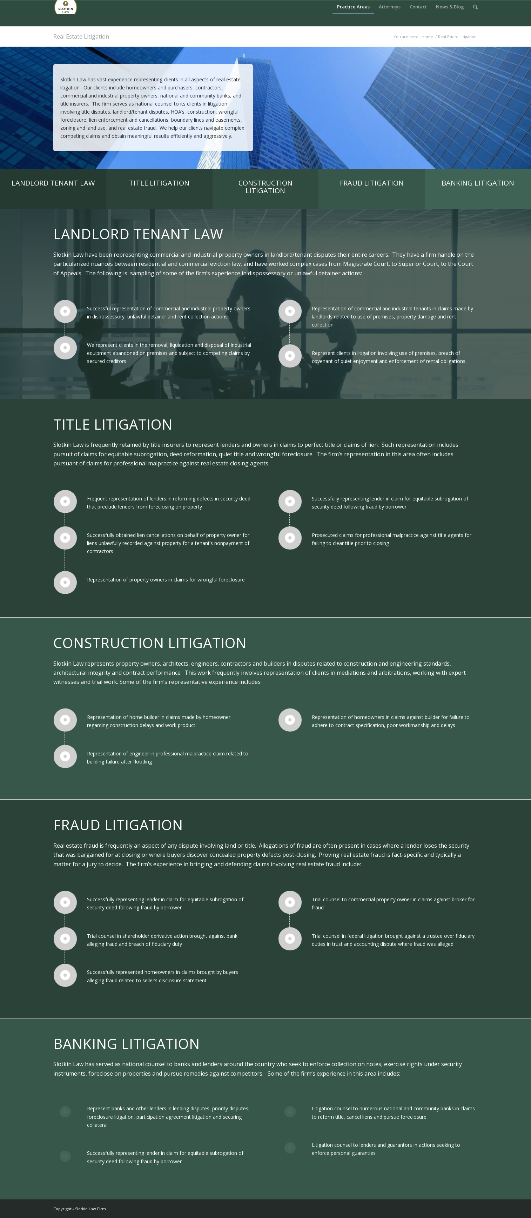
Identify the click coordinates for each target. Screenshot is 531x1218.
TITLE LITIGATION (159, 183)
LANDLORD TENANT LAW (53, 183)
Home (427, 36)
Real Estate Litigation (81, 36)
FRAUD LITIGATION (372, 183)
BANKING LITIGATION (478, 183)
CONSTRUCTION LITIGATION (265, 186)
